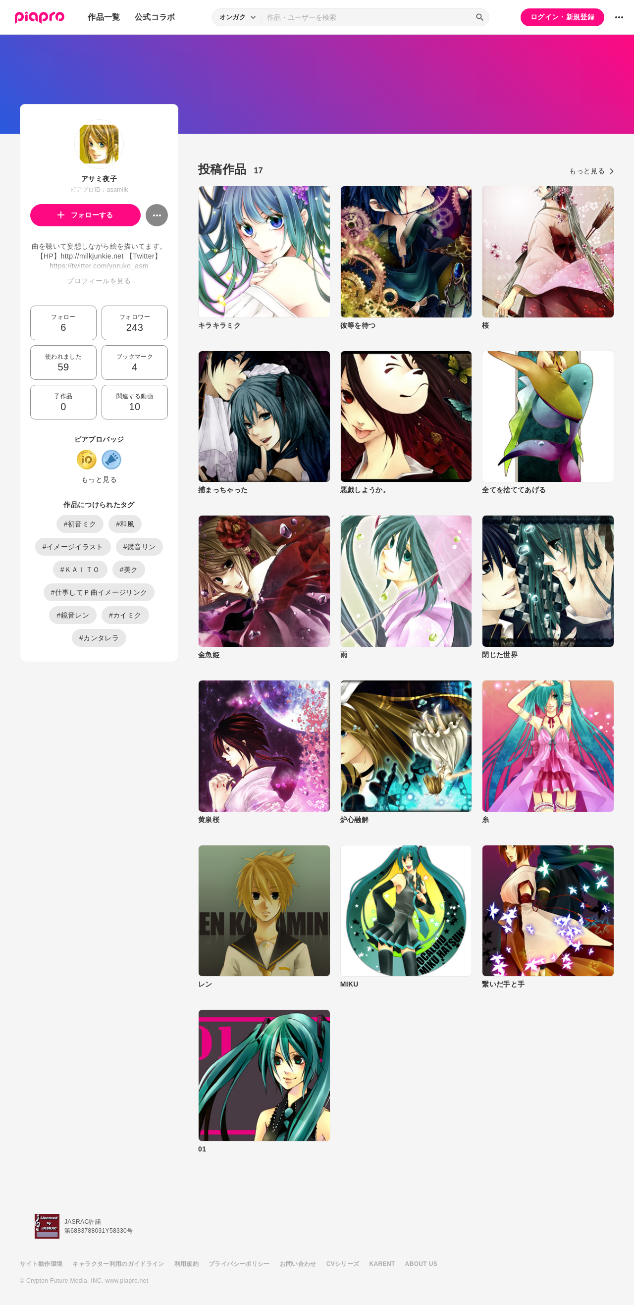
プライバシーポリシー (239, 1263)
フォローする (85, 215)
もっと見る (99, 479)
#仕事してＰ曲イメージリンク (99, 592)
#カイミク (125, 615)
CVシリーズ (343, 1263)
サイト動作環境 (41, 1263)
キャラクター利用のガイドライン (118, 1263)
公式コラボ (155, 17)
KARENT (382, 1263)
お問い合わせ (298, 1263)
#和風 (125, 524)
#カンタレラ (99, 638)
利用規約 (186, 1263)
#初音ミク (80, 524)
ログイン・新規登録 (562, 17)
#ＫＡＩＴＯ (80, 570)
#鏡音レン (72, 615)
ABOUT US (421, 1263)
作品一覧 (104, 17)
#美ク (129, 570)
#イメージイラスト (73, 547)
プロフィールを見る (99, 281)
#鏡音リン (139, 547)
